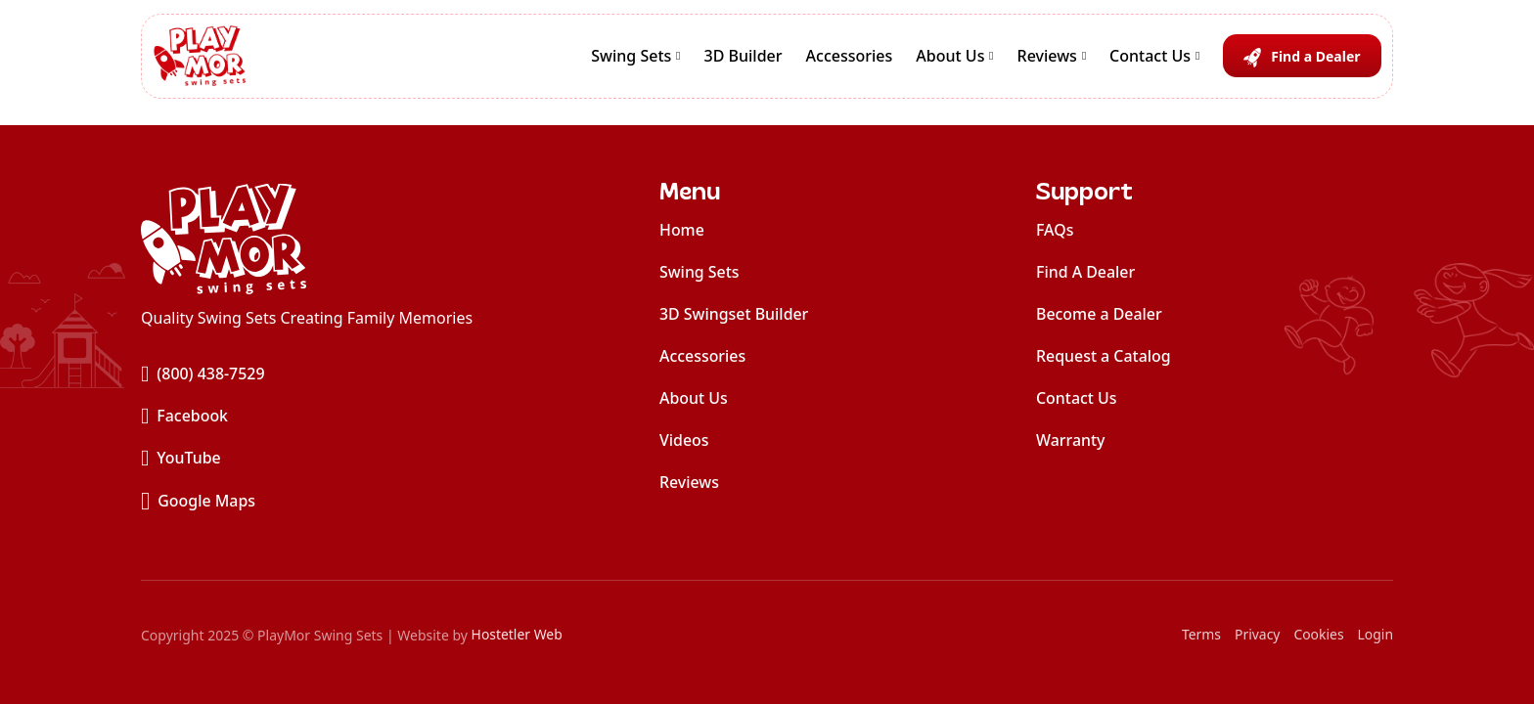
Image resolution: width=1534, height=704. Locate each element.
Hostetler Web (518, 635)
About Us (950, 57)
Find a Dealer (1315, 58)
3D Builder (743, 57)
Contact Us (1150, 57)
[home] (307, 238)
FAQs (1055, 230)
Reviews (1047, 57)
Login (1375, 635)
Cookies (1318, 635)
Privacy (1257, 635)
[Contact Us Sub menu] (1197, 59)
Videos (684, 440)
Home (681, 230)
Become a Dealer (1099, 314)
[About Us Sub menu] (991, 59)
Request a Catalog (1103, 356)
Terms (1200, 635)
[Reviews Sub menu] (1084, 59)
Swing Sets (631, 57)
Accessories (849, 57)
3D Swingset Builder (734, 314)
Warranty (1070, 440)
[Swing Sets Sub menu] (678, 59)
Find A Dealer (1086, 272)
